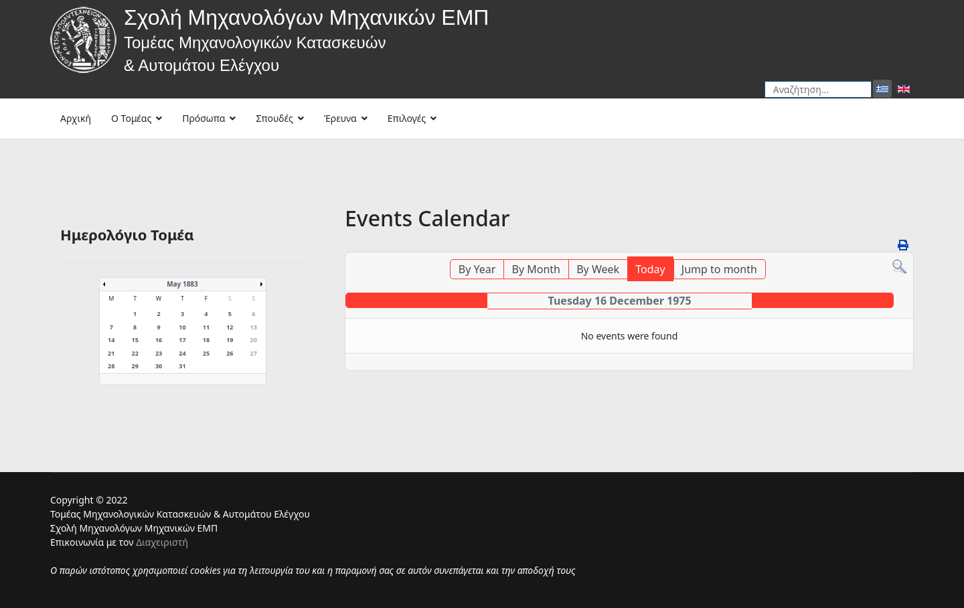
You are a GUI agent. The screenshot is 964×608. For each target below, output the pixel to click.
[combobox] (818, 89)
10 (182, 327)
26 (229, 353)
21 (111, 353)
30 (158, 366)
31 (182, 366)
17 (182, 339)
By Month (536, 269)
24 (182, 353)
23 (158, 353)
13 (253, 327)
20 (253, 339)
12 (229, 327)
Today (650, 269)
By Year (477, 269)
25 (206, 353)
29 (134, 366)
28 (111, 366)
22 (134, 353)
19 (229, 339)
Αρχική (75, 118)
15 (134, 339)
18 (206, 339)
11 (206, 327)
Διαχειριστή (162, 542)
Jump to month (719, 269)
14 (111, 339)
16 (158, 339)
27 (253, 353)
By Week (597, 269)
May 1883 (182, 284)
